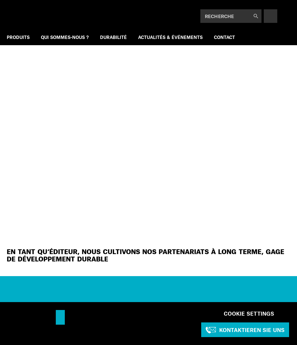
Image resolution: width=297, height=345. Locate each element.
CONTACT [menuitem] (224, 37)
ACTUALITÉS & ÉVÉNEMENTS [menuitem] (170, 37)
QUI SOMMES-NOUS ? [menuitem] (65, 37)
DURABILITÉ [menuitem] (113, 37)
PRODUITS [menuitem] (18, 37)
